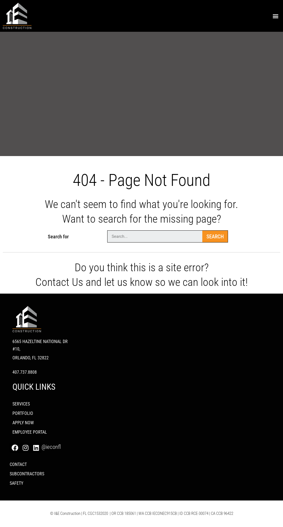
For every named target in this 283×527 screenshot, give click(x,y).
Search (215, 236)
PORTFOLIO (22, 413)
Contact (18, 464)
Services (21, 404)
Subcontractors (27, 473)
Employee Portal (29, 432)
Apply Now (23, 422)
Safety (16, 483)
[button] (275, 15)
